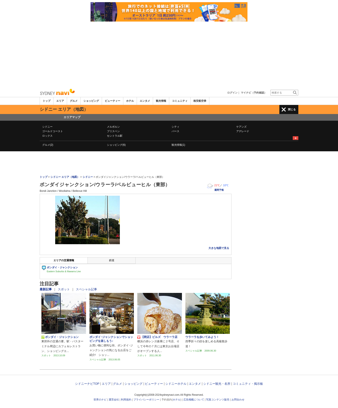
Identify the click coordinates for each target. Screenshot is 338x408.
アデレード (242, 131)
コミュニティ (180, 100)
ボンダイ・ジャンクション (60, 337)
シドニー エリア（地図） (65, 176)
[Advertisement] (169, 54)
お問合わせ (238, 399)
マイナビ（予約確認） (254, 92)
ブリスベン (113, 131)
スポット (64, 289)
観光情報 (161, 100)
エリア (60, 100)
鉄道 (111, 260)
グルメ (74, 100)
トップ (46, 100)
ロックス (47, 135)
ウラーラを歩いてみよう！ (202, 337)
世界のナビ (100, 399)
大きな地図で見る (218, 248)
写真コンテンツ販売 (217, 399)
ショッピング (91, 100)
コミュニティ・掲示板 (248, 383)
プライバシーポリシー (146, 399)
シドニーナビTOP (87, 383)
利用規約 (126, 399)
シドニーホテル (175, 383)
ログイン (232, 92)
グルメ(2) (47, 144)
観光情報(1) (178, 144)
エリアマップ (72, 117)
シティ (175, 126)
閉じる (292, 109)
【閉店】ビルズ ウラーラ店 (157, 337)
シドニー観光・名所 (216, 383)
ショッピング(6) (116, 144)
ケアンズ (241, 126)
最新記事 (46, 289)
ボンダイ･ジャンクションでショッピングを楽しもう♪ (111, 338)
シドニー (47, 126)
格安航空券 (199, 100)
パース (175, 131)
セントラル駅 (114, 135)
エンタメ (145, 100)
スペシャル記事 (86, 289)
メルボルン (113, 126)
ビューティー (112, 100)
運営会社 (114, 399)
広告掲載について (193, 399)
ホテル (130, 100)
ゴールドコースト (52, 131)
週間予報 (219, 190)
